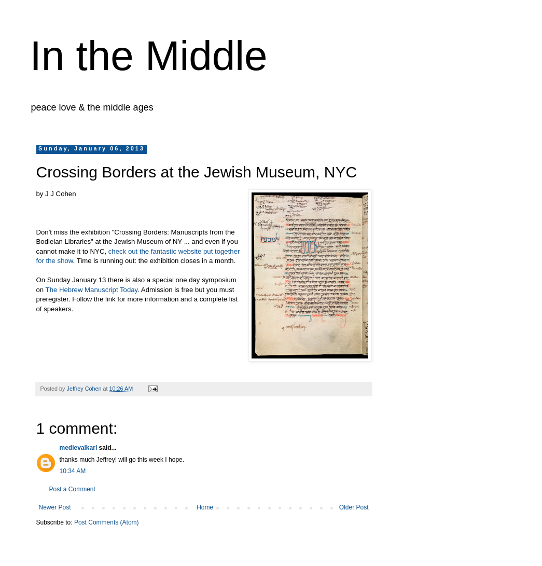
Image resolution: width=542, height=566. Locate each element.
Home (205, 507)
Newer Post (55, 507)
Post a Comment (72, 489)
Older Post (354, 507)
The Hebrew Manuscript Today (92, 290)
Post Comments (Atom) (106, 522)
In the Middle (149, 56)
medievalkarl (79, 447)
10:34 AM (73, 471)
